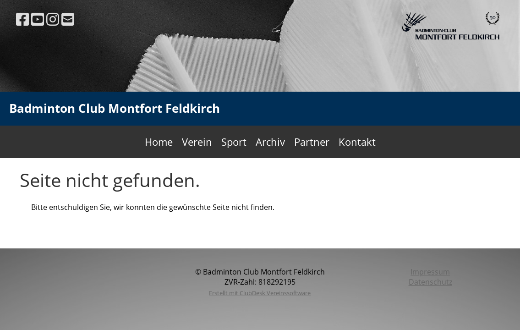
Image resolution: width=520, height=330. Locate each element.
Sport (233, 141)
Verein (197, 141)
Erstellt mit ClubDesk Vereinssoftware (260, 293)
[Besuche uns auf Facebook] (22, 19)
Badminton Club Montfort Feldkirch (114, 108)
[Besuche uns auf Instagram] (52, 19)
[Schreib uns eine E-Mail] (67, 19)
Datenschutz (430, 282)
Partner (311, 141)
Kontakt (357, 141)
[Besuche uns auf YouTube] (37, 19)
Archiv (270, 141)
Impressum (430, 272)
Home (159, 141)
